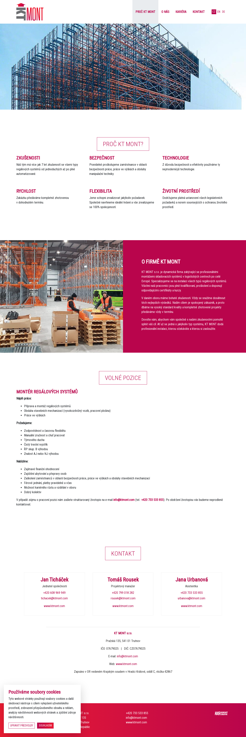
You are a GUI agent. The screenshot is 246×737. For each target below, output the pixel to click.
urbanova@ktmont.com (191, 598)
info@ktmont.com (124, 500)
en (218, 11)
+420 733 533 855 (152, 500)
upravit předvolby (21, 725)
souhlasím (45, 725)
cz (213, 11)
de (223, 11)
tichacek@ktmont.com (54, 598)
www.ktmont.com (54, 606)
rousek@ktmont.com (123, 598)
